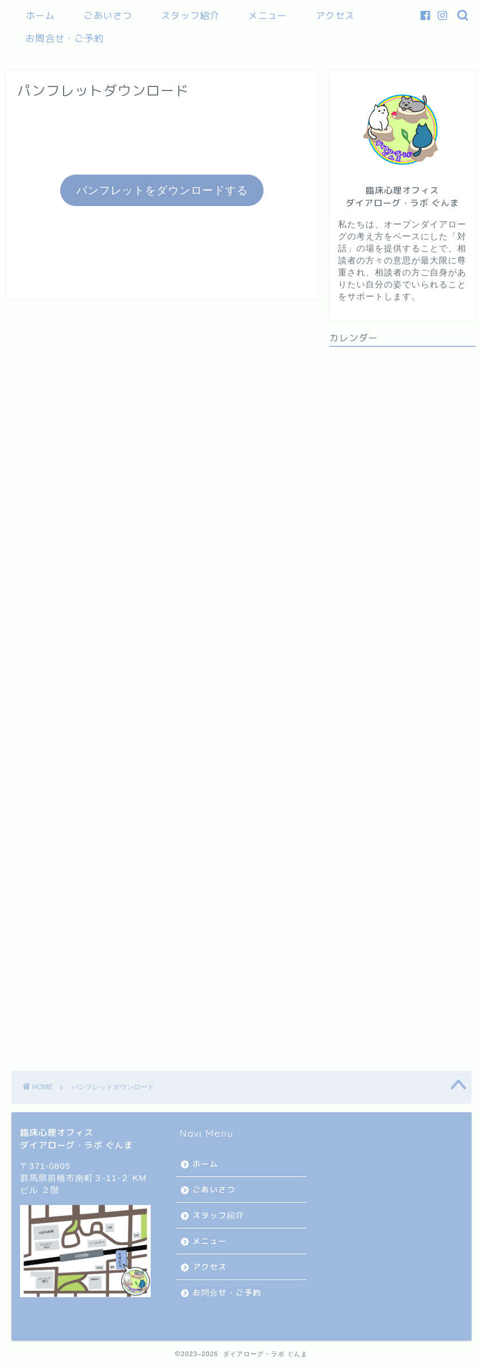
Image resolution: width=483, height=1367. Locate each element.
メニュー (267, 15)
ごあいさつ (108, 15)
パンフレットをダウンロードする (162, 190)
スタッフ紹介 (190, 15)
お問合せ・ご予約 (65, 38)
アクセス (335, 15)
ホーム (40, 15)
